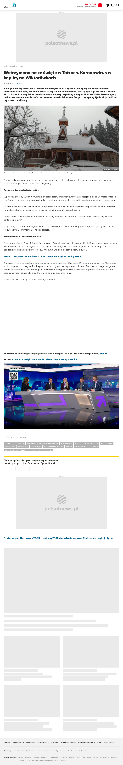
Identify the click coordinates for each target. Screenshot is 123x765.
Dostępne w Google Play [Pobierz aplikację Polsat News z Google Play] (15, 468)
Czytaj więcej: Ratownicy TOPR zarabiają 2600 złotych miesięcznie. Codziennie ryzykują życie (58, 538)
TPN (38, 450)
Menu (6, 7)
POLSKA (69, 447)
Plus (75, 751)
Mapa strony (109, 743)
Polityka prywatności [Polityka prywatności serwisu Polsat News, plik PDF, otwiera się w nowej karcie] (86, 743)
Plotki (71, 757)
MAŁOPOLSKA (10, 447)
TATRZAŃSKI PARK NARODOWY (16, 450)
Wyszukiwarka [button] (118, 5)
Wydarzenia (80, 757)
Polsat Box (83, 751)
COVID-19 (8, 443)
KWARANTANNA (106, 443)
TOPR (32, 450)
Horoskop (63, 757)
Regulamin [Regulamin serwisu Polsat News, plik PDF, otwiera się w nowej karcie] (16, 743)
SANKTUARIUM (80, 447)
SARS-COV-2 (93, 447)
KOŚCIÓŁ (78, 443)
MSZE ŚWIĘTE (36, 447)
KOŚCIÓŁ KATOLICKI (91, 443)
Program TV (53, 757)
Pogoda (46, 751)
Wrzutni (104, 353)
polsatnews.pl (9, 66)
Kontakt (7, 743)
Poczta (28, 757)
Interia (20, 757)
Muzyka (63, 761)
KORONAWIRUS (66, 443)
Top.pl (28, 761)
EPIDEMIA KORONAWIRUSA (48, 443)
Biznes (95, 757)
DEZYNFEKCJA (19, 443)
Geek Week (67, 751)
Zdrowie (114, 757)
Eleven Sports (56, 751)
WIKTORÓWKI (47, 450)
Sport (39, 751)
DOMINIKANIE (31, 443)
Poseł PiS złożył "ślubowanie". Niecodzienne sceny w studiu (44, 359)
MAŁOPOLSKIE (23, 447)
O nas (99, 743)
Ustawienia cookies (68, 743)
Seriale (21, 761)
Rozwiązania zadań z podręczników (45, 761)
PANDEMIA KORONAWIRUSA (53, 447)
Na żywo (44, 757)
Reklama (54, 743)
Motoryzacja (104, 757)
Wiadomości (30, 751)
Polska (21, 66)
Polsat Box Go (18, 751)
